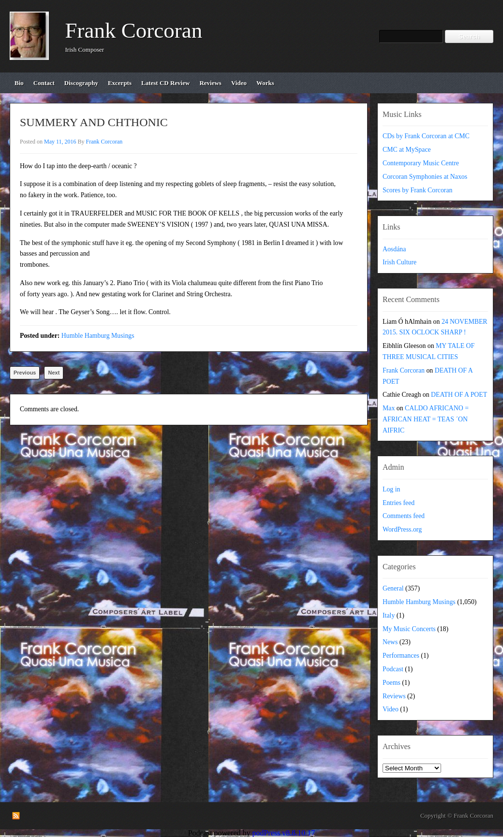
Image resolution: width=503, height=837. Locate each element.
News (390, 642)
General (393, 588)
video (239, 83)
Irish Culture (399, 262)
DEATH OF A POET (459, 394)
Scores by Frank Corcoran (417, 190)
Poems (391, 682)
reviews (210, 83)
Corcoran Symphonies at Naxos (425, 176)
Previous (25, 372)
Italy (389, 615)
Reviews (394, 696)
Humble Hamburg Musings (97, 335)
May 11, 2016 (60, 141)
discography (81, 83)
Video (391, 709)
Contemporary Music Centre (421, 163)
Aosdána (394, 249)
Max (389, 408)
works (265, 83)
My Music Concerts (409, 629)
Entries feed (398, 502)
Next (53, 372)
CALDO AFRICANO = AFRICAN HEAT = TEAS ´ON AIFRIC (426, 419)
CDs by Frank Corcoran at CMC (426, 136)
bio (19, 83)
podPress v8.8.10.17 (283, 833)
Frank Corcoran (134, 30)
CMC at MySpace (407, 149)
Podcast (393, 669)
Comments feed (404, 516)
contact (44, 83)
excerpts (120, 83)
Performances (401, 655)
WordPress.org (402, 529)
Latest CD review (165, 83)
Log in (391, 489)
